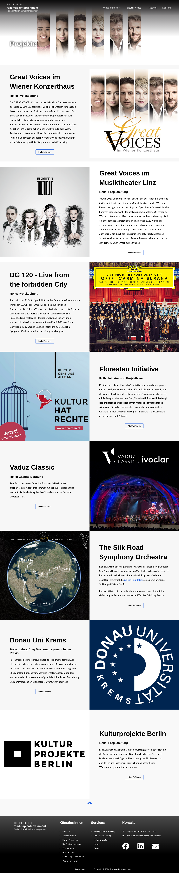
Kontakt (166, 7)
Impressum (80, 869)
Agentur (153, 7)
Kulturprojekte (133, 7)
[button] (45, 396)
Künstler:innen (110, 7)
